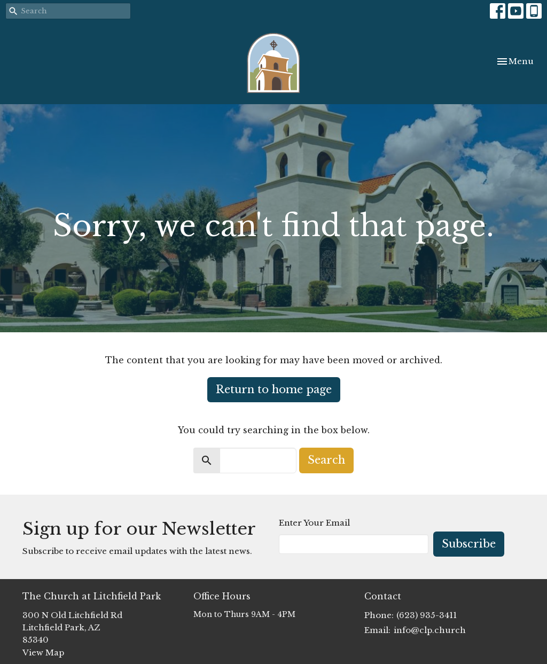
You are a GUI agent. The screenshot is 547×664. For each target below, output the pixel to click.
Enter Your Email (314, 523)
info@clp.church (430, 630)
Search (326, 460)
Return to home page (274, 389)
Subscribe (469, 543)
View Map (43, 652)
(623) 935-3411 (426, 615)
